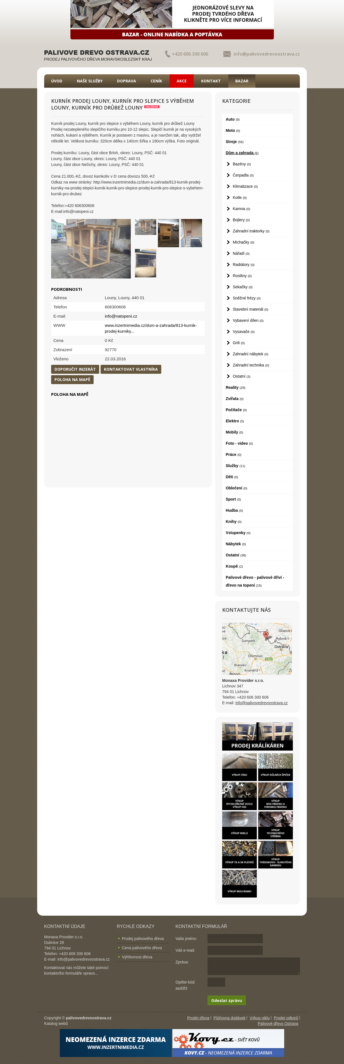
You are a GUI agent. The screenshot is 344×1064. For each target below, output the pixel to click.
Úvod (56, 81)
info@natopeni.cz (121, 316)
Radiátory (244, 264)
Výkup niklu (260, 1018)
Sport (233, 499)
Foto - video (239, 443)
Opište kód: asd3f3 (185, 985)
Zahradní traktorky (251, 231)
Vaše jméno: (186, 938)
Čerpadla (243, 175)
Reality (236, 387)
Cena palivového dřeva (142, 948)
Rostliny (242, 275)
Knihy (234, 521)
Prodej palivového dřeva (143, 938)
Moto (233, 130)
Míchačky (243, 242)
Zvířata (235, 398)
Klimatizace (245, 186)
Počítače (236, 410)
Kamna (241, 208)
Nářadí (241, 253)
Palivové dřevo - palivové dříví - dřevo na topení (255, 581)
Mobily (234, 432)
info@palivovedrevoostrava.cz (267, 54)
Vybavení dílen (248, 320)
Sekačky (243, 287)
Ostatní (241, 376)
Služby (235, 465)
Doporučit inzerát (75, 369)
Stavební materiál (250, 309)
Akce (182, 81)
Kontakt (211, 81)
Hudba (234, 510)
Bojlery (241, 220)
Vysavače (244, 331)
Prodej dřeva (198, 1018)
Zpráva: (182, 962)
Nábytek (236, 544)
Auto (233, 119)
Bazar (241, 81)
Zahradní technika (251, 365)
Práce (233, 454)
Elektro (235, 421)
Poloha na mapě (72, 379)
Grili (239, 343)
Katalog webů (56, 1023)
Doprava (126, 81)
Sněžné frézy (247, 298)
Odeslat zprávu (226, 1000)
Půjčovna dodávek (229, 1018)
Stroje (235, 141)
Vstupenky (238, 532)
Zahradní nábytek (250, 354)
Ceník (156, 81)
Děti (232, 477)
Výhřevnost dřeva (137, 957)
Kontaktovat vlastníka (131, 369)
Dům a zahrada (242, 153)
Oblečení (236, 488)
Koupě (234, 566)
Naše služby (90, 81)
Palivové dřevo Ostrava (278, 1023)
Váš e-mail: (185, 950)
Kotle (240, 197)
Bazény (242, 164)
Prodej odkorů (286, 1018)
